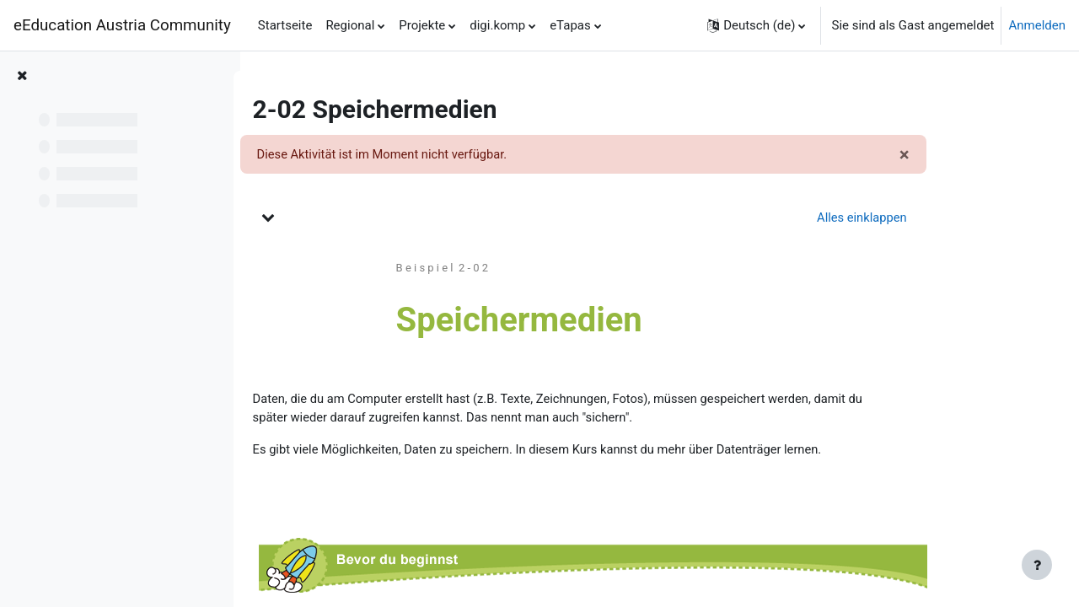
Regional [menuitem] (349, 25)
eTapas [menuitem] (570, 25)
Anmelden (1037, 25)
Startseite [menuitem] (285, 25)
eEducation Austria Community (122, 25)
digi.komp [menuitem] (497, 25)
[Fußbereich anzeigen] (1037, 565)
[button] (756, 25)
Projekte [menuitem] (422, 25)
